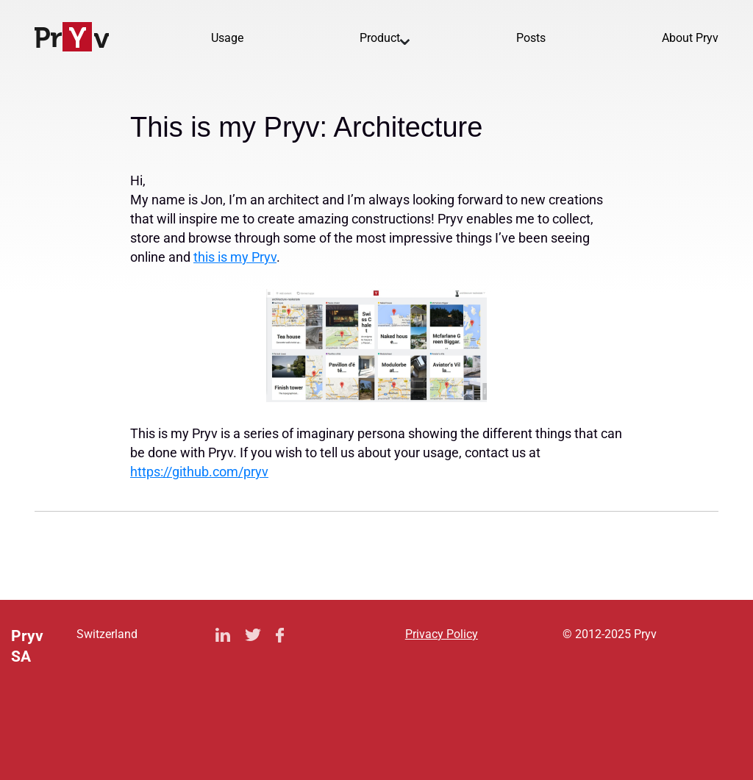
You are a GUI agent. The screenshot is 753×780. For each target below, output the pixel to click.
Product (380, 38)
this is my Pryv (234, 257)
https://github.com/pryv (199, 471)
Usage (227, 38)
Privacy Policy (441, 634)
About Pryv (690, 38)
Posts (531, 38)
